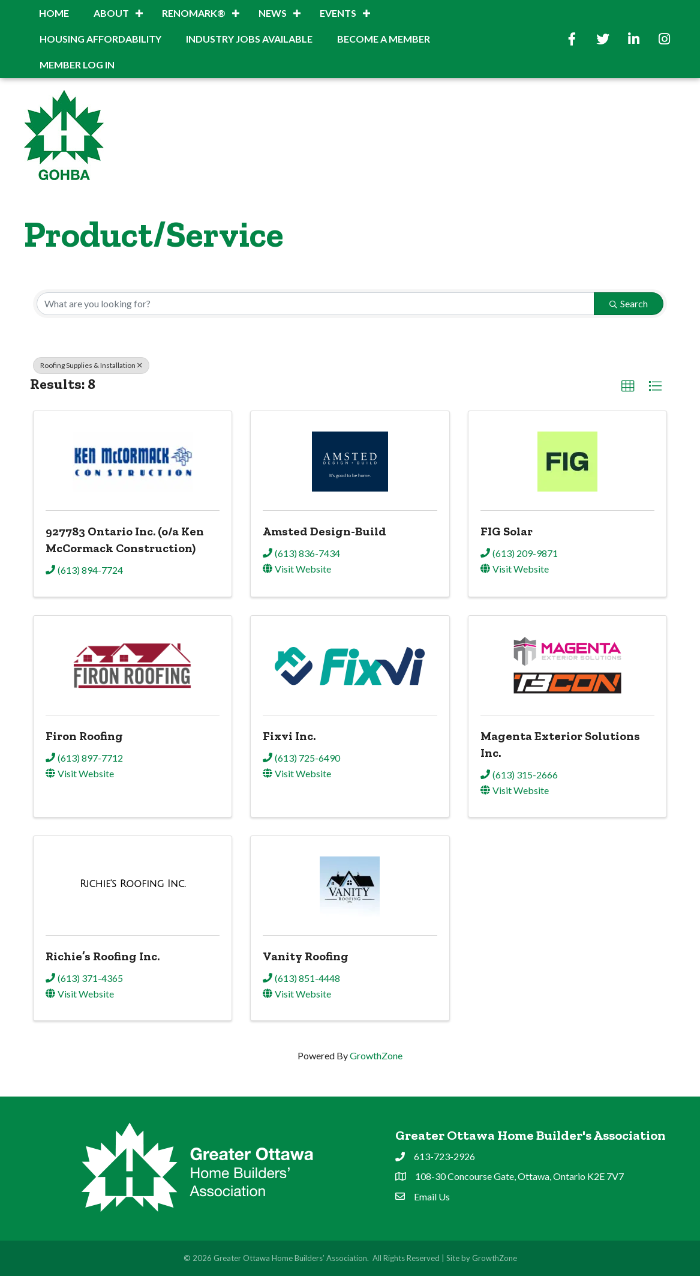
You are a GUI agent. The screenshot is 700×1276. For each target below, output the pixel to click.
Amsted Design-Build (324, 531)
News (273, 13)
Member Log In (77, 64)
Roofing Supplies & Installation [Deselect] (91, 365)
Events (338, 13)
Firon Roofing (84, 736)
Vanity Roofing (306, 956)
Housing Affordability (100, 38)
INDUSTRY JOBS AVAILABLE (249, 38)
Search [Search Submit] (628, 303)
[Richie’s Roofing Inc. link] (132, 883)
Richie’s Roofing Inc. (103, 956)
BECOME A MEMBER (383, 38)
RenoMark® (194, 13)
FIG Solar (506, 531)
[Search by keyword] (315, 303)
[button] (628, 387)
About (111, 13)
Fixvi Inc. (289, 736)
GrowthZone (376, 1055)
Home (54, 13)
